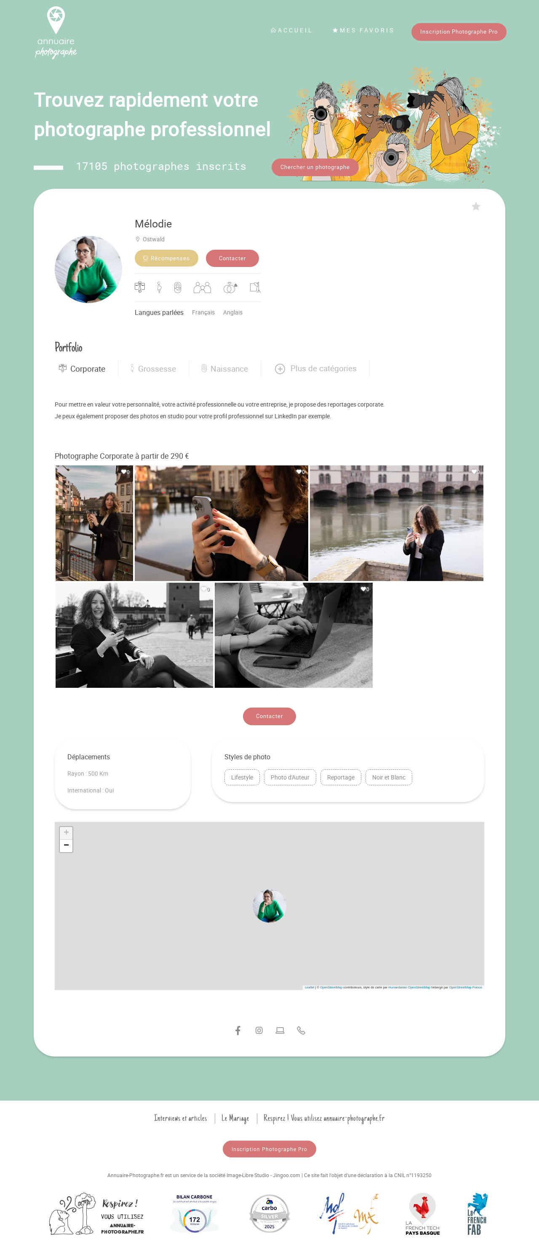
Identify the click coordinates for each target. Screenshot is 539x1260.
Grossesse (153, 368)
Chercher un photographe (315, 167)
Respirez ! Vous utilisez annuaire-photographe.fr (324, 1118)
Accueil (291, 30)
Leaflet (310, 987)
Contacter (232, 258)
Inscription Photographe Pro (459, 31)
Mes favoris (363, 30)
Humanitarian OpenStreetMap (409, 987)
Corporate (82, 368)
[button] (315, 369)
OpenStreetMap (331, 987)
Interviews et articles (180, 1118)
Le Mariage (235, 1118)
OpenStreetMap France (465, 987)
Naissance (225, 368)
